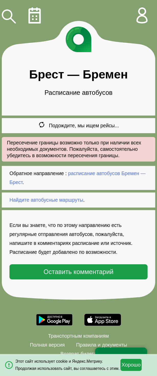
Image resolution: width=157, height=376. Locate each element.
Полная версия (47, 345)
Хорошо (131, 365)
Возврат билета (78, 354)
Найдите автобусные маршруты (46, 200)
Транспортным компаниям (78, 336)
